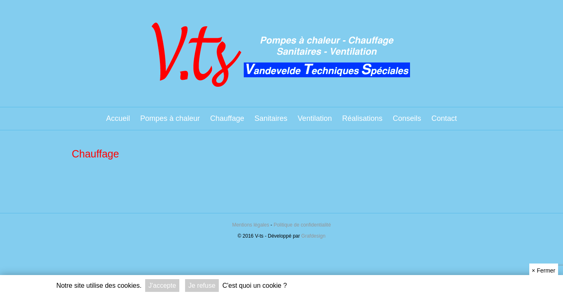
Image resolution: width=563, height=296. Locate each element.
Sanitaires (271, 118)
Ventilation (315, 118)
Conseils (407, 118)
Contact (444, 118)
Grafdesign (313, 236)
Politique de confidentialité (302, 225)
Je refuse (201, 285)
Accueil (118, 118)
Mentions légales (250, 225)
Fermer (543, 270)
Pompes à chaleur (170, 118)
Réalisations (362, 118)
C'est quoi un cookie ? (254, 285)
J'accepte (162, 285)
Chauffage (227, 118)
